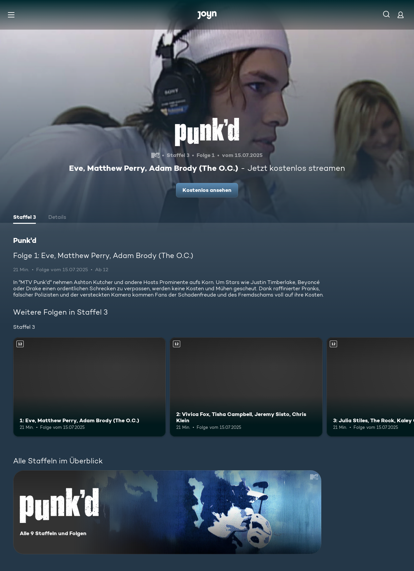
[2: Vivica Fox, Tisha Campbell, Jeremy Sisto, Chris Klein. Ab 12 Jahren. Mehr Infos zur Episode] (246, 387)
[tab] (24, 218)
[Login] (400, 14)
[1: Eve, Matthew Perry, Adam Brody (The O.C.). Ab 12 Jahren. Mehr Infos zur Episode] (89, 387)
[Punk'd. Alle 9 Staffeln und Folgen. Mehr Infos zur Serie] (167, 512)
